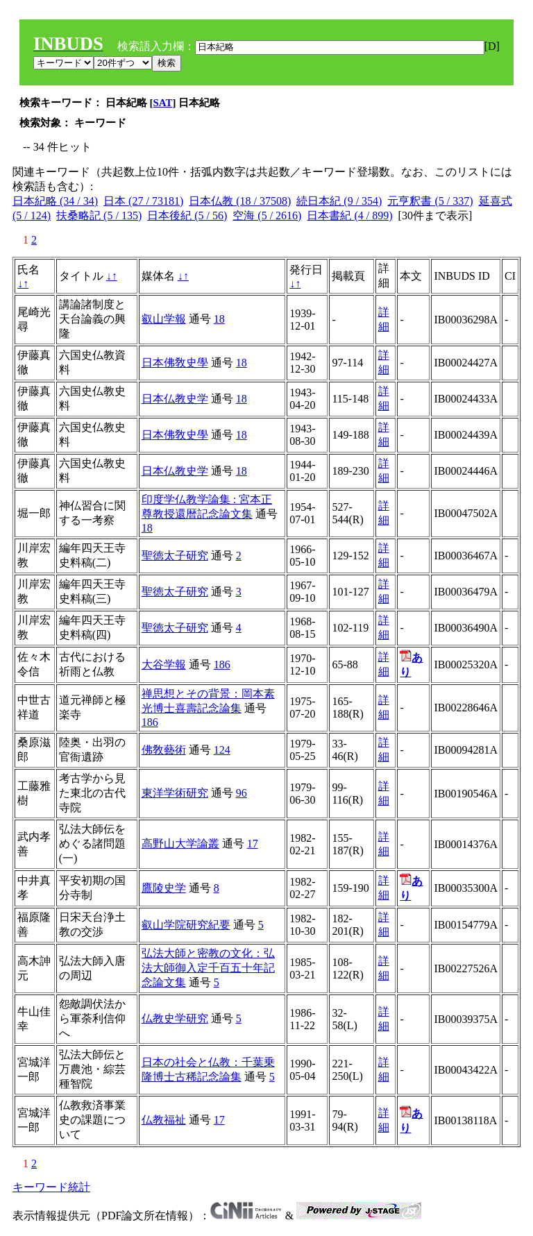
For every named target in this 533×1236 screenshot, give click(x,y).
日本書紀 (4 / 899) (349, 215)
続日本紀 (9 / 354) (339, 201)
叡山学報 (164, 319)
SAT (163, 102)
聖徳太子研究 (175, 555)
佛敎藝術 (164, 750)
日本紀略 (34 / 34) (55, 201)
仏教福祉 (164, 1120)
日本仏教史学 (175, 399)
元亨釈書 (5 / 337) (430, 201)
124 (222, 750)
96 (241, 793)
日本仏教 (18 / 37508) (240, 201)
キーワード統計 (51, 1187)
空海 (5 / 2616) (266, 215)
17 (252, 843)
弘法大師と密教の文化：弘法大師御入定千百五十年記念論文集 (208, 967)
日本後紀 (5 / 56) (187, 215)
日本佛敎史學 (175, 363)
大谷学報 (164, 664)
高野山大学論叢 (180, 843)
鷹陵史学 (164, 888)
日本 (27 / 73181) (143, 201)
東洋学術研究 (175, 793)
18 (219, 319)
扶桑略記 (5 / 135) (99, 215)
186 (222, 664)
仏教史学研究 (175, 1018)
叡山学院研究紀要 (186, 925)
